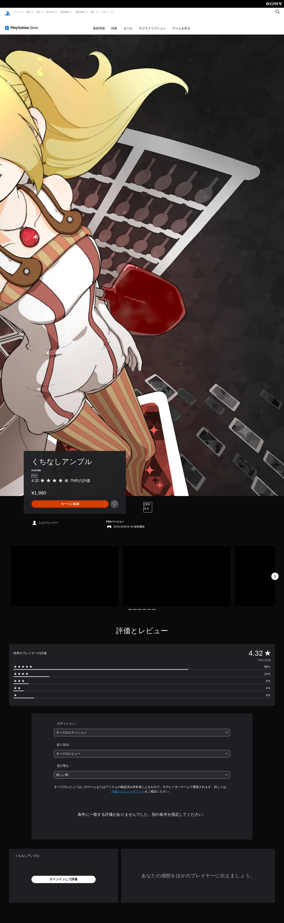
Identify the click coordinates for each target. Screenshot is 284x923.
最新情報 (79, 11)
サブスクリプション (152, 24)
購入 (93, 11)
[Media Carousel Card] (64, 572)
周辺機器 (64, 11)
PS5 (28, 11)
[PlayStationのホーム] (7, 12)
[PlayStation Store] (22, 23)
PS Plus (50, 11)
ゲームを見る (181, 24)
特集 (114, 24)
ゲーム (17, 11)
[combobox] (142, 728)
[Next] (275, 572)
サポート (105, 11)
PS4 (38, 11)
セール (128, 24)
